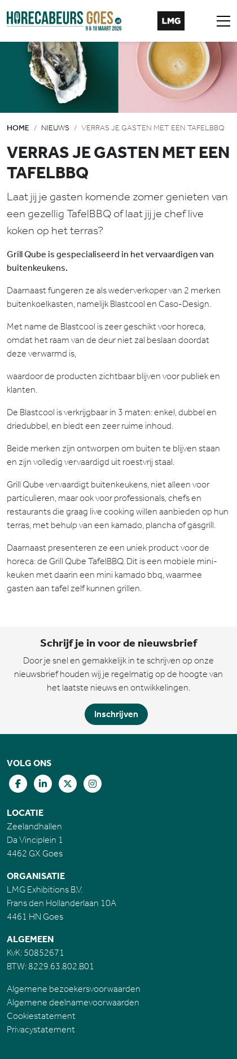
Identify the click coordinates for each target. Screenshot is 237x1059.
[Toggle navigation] (223, 21)
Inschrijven (116, 714)
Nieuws (55, 128)
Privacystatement (41, 1029)
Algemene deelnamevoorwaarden (73, 1002)
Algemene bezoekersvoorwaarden (74, 988)
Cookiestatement (41, 1015)
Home (18, 128)
